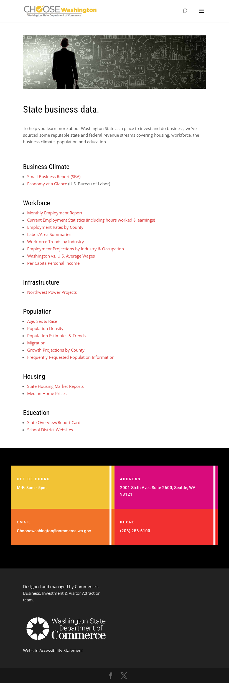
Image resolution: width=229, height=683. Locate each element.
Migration (36, 343)
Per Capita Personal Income (53, 263)
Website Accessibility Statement (53, 650)
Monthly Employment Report (54, 212)
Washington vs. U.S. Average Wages (61, 256)
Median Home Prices (47, 393)
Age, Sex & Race (42, 321)
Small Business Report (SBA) (53, 176)
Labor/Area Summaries (49, 234)
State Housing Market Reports (55, 386)
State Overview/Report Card (53, 422)
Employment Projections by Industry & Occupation (75, 248)
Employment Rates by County (55, 227)
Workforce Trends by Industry (55, 241)
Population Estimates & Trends (56, 335)
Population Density (45, 328)
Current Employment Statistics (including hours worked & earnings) (91, 220)
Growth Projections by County (56, 350)
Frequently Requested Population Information (70, 357)
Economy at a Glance (47, 183)
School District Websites (50, 429)
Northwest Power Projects (52, 292)
